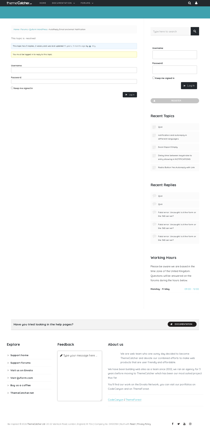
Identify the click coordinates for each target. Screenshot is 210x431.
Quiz (160, 127)
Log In (131, 94)
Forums (24, 29)
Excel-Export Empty (168, 147)
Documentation (181, 324)
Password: (16, 77)
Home (16, 29)
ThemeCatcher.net (22, 392)
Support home (19, 355)
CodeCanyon (116, 399)
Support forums (20, 362)
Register (167, 100)
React (133, 424)
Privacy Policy (144, 424)
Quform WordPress (38, 29)
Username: (16, 65)
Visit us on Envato (21, 370)
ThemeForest (133, 399)
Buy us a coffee (20, 385)
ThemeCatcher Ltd (36, 424)
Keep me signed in (23, 88)
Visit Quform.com (21, 377)
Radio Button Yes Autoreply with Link (176, 167)
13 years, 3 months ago (74, 46)
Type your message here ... (80, 355)
